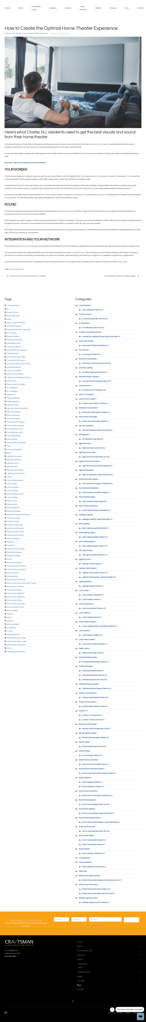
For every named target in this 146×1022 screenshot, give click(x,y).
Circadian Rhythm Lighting (17, 350)
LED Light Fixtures (85, 550)
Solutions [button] (53, 8)
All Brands (82, 964)
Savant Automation (14, 562)
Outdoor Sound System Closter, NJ (95, 706)
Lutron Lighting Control (15, 494)
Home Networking (13, 436)
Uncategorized (84, 858)
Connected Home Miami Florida (18, 364)
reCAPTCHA (96, 925)
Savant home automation (16, 569)
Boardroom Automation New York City (96, 363)
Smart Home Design (14, 590)
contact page (122, 262)
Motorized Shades (13, 511)
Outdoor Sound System (15, 535)
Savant (9, 559)
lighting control (12, 466)
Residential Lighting (14, 552)
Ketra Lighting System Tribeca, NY (95, 546)
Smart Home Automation (16, 580)
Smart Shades (12, 610)
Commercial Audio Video (16, 357)
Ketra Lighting (84, 524)
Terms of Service (115, 929)
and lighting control (78, 252)
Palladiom (10, 542)
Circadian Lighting (14, 347)
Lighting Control (13, 463)
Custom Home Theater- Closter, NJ (35, 33)
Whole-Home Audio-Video (16, 638)
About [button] (20, 8)
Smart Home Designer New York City (95, 804)
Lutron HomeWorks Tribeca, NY (94, 608)
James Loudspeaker (14, 449)
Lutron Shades (12, 497)
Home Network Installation (89, 488)
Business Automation (15, 340)
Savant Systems (13, 573)
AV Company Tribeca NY (91, 354)
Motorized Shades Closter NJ (93, 671)
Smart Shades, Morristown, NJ (93, 853)
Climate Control (12, 353)
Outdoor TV (83, 711)
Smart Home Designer (87, 800)
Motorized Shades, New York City (94, 680)
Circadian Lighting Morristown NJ (94, 372)
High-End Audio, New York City (93, 448)
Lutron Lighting (12, 490)
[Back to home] (2, 8)
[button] (73, 1001)
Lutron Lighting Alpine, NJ (92, 617)
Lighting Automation (14, 456)
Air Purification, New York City (93, 328)
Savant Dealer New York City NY (94, 746)
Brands (109, 959)
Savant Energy (84, 751)
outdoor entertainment (15, 528)
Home (7, 8)
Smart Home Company (15, 586)
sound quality (68, 211)
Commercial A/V (85, 385)
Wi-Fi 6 (9, 648)
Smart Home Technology (16, 604)
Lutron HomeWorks (86, 604)
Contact (140, 8)
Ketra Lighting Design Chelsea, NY (95, 537)
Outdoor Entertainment (15, 532)
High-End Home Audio (87, 452)
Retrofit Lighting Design (87, 733)
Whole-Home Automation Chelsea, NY (96, 889)
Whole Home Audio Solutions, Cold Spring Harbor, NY (101, 880)
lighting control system (15, 470)
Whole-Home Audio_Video (16, 641)
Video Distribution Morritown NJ (94, 867)
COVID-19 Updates (14, 371)
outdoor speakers (13, 538)
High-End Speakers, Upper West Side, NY (97, 475)
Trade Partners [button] (83, 8)
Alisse (9, 319)
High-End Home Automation (17, 408)
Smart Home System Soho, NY (93, 844)
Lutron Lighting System (87, 622)
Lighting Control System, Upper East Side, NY (99, 577)
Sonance (10, 614)
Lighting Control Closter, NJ (92, 564)
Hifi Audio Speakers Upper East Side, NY (97, 430)
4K (11, 269)
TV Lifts (9, 631)
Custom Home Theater (13, 33)
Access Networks (13, 316)
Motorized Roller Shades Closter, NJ (95, 662)
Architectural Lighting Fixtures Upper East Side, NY (101, 336)
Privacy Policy (103, 929)
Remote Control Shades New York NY (96, 729)
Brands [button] (68, 8)
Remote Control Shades (16, 549)
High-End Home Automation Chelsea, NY (97, 466)
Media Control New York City (92, 653)
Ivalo (8, 446)
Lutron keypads (12, 487)
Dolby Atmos (18, 269)
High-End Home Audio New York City (95, 457)
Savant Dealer (84, 742)
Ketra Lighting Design (87, 533)
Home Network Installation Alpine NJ (95, 492)
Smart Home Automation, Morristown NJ (97, 795)
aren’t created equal (100, 176)
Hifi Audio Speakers (86, 426)
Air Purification (84, 323)
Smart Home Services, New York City (95, 831)
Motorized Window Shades (89, 684)
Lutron (9, 477)
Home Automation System (89, 479)
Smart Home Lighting (87, 809)
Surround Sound (13, 624)
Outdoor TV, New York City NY (93, 720)
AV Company (12, 333)
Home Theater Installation (16, 442)
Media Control (12, 501)
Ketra (9, 453)
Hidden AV (11, 395)
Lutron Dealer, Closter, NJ (91, 599)
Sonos (9, 617)
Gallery (98, 8)
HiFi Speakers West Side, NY (92, 439)
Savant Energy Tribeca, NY (92, 755)
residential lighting (13, 556)
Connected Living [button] (36, 8)
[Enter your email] (105, 919)
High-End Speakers (86, 470)
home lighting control (14, 429)
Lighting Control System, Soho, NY (94, 573)
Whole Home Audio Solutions (89, 876)
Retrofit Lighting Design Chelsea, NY (95, 737)
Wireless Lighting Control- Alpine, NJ (95, 902)
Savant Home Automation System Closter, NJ (99, 773)
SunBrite (10, 621)
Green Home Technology (16, 384)
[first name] (61, 919)
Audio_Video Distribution (16, 323)
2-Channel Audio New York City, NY (95, 319)
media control (12, 504)
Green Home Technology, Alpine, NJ (95, 421)
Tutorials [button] (113, 8)
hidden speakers (13, 401)
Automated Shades (14, 326)
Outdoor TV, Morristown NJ (92, 715)
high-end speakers (14, 412)
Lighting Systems (85, 582)
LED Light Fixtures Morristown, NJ (94, 555)
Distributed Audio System (88, 408)
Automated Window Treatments (19, 329)
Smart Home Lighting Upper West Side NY (98, 813)
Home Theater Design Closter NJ (94, 501)
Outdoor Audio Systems (87, 693)
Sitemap (127, 1012)
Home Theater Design (87, 497)
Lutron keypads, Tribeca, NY (92, 310)
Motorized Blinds (13, 508)
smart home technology (29, 246)
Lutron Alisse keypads (15, 480)
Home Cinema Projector (16, 422)
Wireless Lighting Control (16, 652)
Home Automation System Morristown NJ (97, 483)
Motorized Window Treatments (18, 514)
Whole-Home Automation (16, 645)
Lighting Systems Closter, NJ (92, 586)
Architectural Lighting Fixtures (90, 332)
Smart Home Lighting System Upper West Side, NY (101, 822)
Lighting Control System (16, 473)
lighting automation (14, 460)
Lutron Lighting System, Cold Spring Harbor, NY (99, 626)
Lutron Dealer (12, 484)
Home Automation (13, 418)
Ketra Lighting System (87, 541)
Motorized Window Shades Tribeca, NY (96, 688)
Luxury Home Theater (87, 639)
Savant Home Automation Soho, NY (95, 764)
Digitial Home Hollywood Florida (18, 377)
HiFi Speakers (84, 434)
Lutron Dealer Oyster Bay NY (93, 595)
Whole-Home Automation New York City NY (98, 893)
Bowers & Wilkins (13, 336)
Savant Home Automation (16, 566)
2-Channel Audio (13, 305)
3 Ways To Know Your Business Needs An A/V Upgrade (26, 276)
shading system (13, 576)
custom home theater (100, 144)
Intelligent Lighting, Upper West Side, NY (97, 519)
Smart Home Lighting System (89, 818)
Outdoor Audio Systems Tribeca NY (95, 697)
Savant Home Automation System (91, 769)
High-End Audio (12, 405)
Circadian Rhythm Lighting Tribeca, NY (96, 381)
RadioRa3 (10, 545)
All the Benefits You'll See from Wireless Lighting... (121, 276)
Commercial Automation (16, 360)
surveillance (11, 628)
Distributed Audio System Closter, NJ (95, 412)
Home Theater (12, 439)
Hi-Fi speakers (12, 391)
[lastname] (79, 919)
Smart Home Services (87, 827)
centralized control (14, 343)
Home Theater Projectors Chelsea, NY (96, 510)
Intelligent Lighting (85, 515)
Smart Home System (14, 600)
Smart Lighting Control (15, 607)
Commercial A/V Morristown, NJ (94, 390)
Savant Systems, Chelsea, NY (93, 786)
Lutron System (84, 631)
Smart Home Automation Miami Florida (21, 583)
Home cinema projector (15, 425)
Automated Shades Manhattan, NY (95, 345)
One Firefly (119, 1012)
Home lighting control (15, 432)
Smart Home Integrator (15, 593)
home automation (13, 415)
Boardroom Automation (88, 359)
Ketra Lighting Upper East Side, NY (95, 528)
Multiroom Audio (13, 521)
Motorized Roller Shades (88, 657)
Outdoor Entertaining (14, 525)
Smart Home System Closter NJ (94, 840)
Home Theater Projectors (88, 506)
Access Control (12, 312)
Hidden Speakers (13, 398)
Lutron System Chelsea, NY (92, 635)
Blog (127, 8)
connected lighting (14, 367)
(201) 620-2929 (10, 956)
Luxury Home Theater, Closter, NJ (94, 644)
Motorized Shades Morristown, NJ (94, 675)
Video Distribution (13, 634)
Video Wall (83, 871)
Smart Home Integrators (16, 597)
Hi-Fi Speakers (12, 388)
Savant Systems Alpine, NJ (92, 782)
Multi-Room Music (13, 518)
